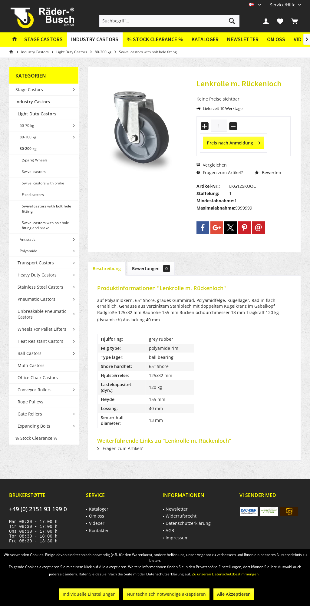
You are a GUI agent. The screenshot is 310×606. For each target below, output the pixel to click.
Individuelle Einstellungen (89, 594)
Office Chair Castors (38, 377)
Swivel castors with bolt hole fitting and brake (45, 225)
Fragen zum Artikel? (219, 172)
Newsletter (243, 39)
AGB (170, 530)
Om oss (276, 39)
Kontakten (99, 530)
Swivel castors (34, 171)
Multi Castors (31, 365)
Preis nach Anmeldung (233, 142)
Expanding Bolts (34, 426)
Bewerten (268, 172)
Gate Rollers (30, 414)
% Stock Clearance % (36, 438)
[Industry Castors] (95, 39)
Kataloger (205, 39)
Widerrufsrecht (181, 516)
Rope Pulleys (30, 402)
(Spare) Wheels (35, 160)
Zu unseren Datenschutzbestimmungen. (225, 574)
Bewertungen (151, 268)
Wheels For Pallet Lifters (42, 329)
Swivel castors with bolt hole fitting (46, 209)
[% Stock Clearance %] (155, 39)
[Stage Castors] (43, 39)
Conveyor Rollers (34, 389)
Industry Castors (32, 101)
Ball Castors (29, 353)
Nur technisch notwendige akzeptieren (166, 594)
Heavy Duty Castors (37, 275)
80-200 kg (28, 148)
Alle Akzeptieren (234, 594)
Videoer (96, 523)
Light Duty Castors (37, 114)
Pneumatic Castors (36, 299)
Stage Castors (29, 89)
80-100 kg (28, 137)
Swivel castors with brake (43, 183)
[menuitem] (283, 4)
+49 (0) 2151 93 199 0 (38, 509)
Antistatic (27, 239)
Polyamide (28, 250)
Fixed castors (33, 194)
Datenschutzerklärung (188, 523)
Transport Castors (36, 263)
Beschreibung (107, 268)
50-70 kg (27, 125)
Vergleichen (211, 165)
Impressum (177, 538)
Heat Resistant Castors (40, 341)
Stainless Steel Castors (40, 287)
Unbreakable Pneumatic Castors (42, 314)
